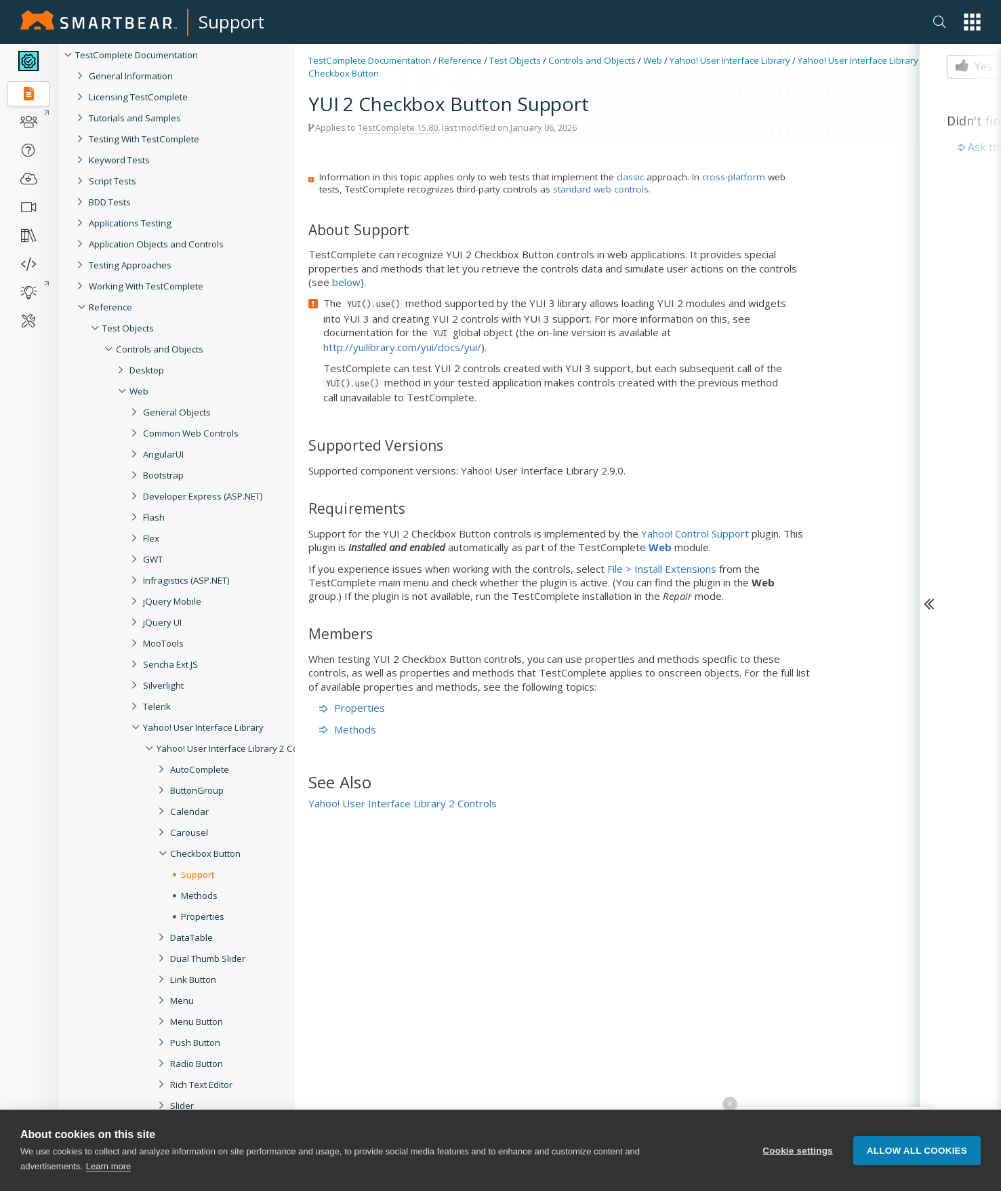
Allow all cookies (917, 1151)
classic (630, 177)
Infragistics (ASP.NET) (186, 580)
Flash (154, 517)
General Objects (177, 412)
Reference (110, 307)
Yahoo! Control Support (695, 533)
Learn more (108, 1167)
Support (231, 21)
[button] (972, 22)
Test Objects (128, 328)
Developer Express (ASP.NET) (203, 496)
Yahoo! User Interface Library (203, 727)
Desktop (146, 370)
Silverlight (163, 685)
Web (138, 391)
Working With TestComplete (146, 286)
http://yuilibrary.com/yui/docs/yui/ (402, 347)
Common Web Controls (191, 433)
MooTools (163, 643)
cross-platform (733, 177)
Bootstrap (163, 475)
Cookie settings (797, 1151)
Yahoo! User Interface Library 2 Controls (239, 748)
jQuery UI (162, 622)
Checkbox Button (343, 73)
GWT (153, 559)
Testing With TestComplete (144, 139)
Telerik (157, 706)
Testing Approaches (130, 265)
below (346, 282)
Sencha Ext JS (170, 664)
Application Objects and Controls (156, 244)
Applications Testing (130, 223)
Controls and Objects (159, 349)
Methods (347, 729)
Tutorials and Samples (135, 118)
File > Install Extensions (661, 569)
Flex (151, 538)
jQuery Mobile (172, 601)
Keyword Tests (119, 160)
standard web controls (601, 189)
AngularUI (163, 454)
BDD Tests (110, 202)
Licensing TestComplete (138, 97)
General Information (131, 76)
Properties (352, 707)
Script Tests (112, 181)
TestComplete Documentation (136, 55)
